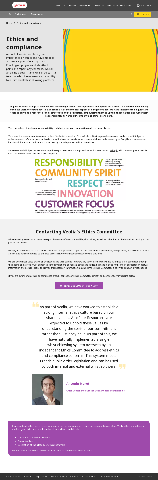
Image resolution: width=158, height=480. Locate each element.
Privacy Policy (88, 476)
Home (9, 23)
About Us (60, 5)
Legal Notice (41, 476)
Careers (72, 5)
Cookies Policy (13, 476)
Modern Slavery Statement (64, 476)
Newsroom (84, 5)
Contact (145, 14)
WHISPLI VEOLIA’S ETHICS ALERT (79, 285)
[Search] (131, 14)
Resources (37, 14)
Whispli (113, 150)
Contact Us (98, 5)
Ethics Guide (83, 136)
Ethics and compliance (119, 5)
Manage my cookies (109, 476)
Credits (27, 476)
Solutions (21, 14)
